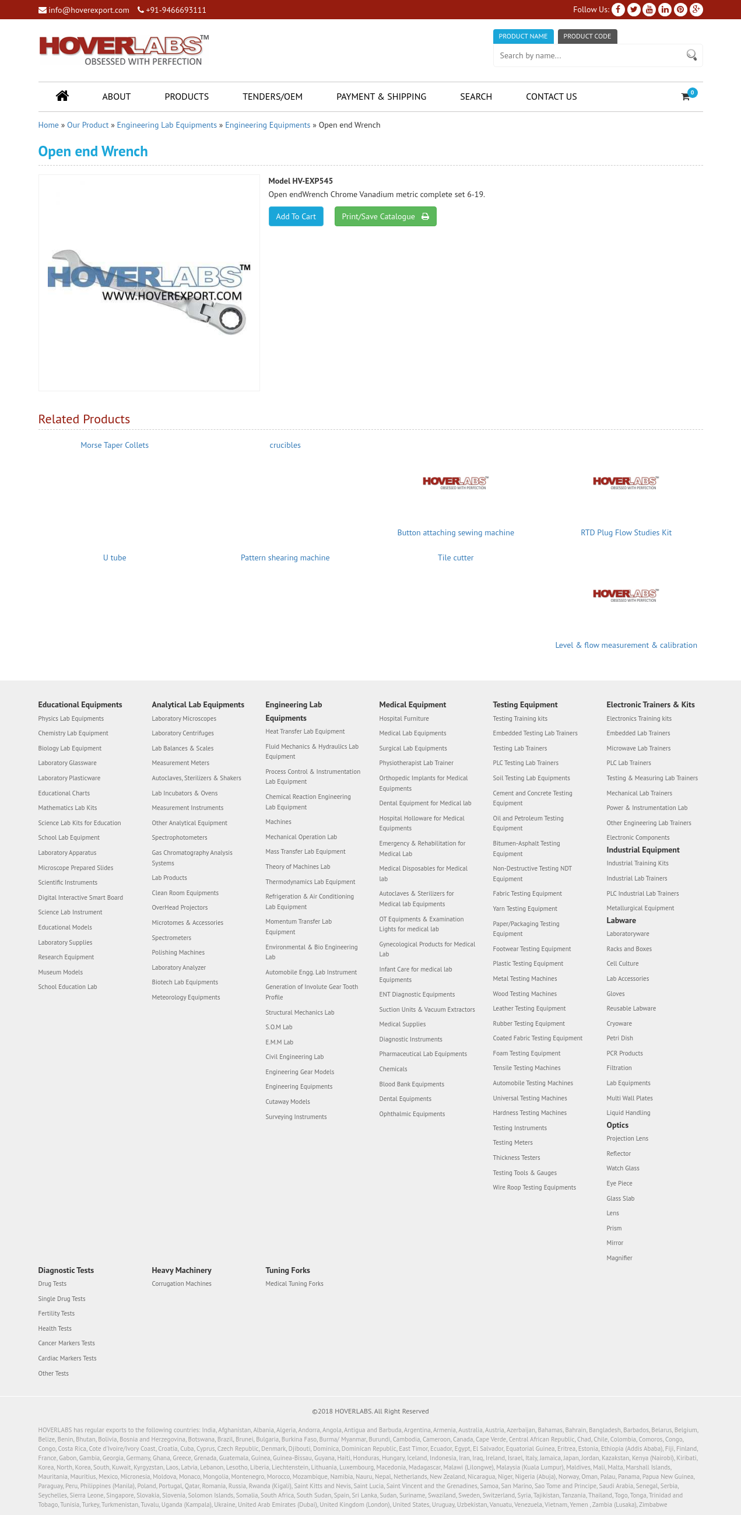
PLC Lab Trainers (629, 763)
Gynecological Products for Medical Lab (428, 949)
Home (48, 125)
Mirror (615, 1243)
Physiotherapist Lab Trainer (417, 763)
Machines (279, 822)
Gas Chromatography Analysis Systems (192, 857)
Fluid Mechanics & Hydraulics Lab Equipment (312, 751)
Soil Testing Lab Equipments (531, 778)
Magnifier (620, 1258)
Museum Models (60, 972)
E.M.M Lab (280, 1042)
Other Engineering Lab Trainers (649, 823)
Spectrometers (172, 938)
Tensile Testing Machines (527, 1068)
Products (186, 96)
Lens (613, 1213)
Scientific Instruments (68, 882)
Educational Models (65, 927)
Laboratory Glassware (67, 763)
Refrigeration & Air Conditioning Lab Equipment (310, 901)
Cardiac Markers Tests (67, 1358)
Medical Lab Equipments (413, 733)
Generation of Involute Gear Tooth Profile (312, 992)
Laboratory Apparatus (67, 852)
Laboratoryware (628, 934)
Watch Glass (623, 1168)
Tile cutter (456, 557)
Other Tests (53, 1373)
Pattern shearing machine (285, 557)
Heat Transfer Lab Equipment (305, 731)
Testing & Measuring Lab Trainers (652, 778)
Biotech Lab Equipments (185, 982)
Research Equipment (66, 957)
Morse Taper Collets (114, 445)
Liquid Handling (629, 1113)
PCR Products (625, 1053)
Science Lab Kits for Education (79, 823)
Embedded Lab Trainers (638, 733)
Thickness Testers (516, 1157)
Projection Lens (628, 1138)
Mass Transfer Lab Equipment (306, 851)
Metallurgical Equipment (641, 908)
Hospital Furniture (404, 718)
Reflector (619, 1153)
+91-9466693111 (172, 10)
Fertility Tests (56, 1313)
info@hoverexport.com (83, 10)
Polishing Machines (178, 952)
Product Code (588, 35)
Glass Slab (621, 1198)
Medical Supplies (403, 1024)
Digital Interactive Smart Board (81, 897)
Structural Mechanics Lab (300, 1012)
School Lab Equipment (69, 837)
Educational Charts (64, 793)
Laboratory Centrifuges (183, 733)
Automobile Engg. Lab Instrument (311, 972)
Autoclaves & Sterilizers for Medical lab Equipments (417, 898)
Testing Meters (513, 1142)
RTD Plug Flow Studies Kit (626, 532)
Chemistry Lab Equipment (73, 733)
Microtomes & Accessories (188, 922)
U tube (115, 557)
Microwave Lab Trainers (639, 748)
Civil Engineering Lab (295, 1057)
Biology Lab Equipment (70, 748)
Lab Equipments (629, 1083)
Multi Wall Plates (630, 1098)
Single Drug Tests (62, 1299)
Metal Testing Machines (525, 978)
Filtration (619, 1068)
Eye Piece (620, 1183)
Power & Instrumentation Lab (647, 808)
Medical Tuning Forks (295, 1283)
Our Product (87, 125)
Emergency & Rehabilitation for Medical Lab (423, 848)
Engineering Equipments (267, 125)
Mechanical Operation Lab (302, 837)
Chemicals (394, 1069)
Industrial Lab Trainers (637, 878)
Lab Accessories (628, 978)
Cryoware (619, 1023)
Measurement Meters (181, 763)
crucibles (285, 445)
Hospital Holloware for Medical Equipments (422, 823)
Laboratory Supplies (65, 942)
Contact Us (551, 96)
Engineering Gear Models (300, 1072)
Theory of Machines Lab (298, 866)
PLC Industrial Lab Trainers (643, 893)
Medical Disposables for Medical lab (424, 873)
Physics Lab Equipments (71, 718)
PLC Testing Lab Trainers (526, 763)
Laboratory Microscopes (184, 718)
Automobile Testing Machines (533, 1083)
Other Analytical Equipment (190, 823)
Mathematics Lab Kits (67, 808)
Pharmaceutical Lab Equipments (424, 1054)
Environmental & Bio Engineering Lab (312, 952)
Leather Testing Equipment (529, 1008)
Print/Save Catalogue (385, 216)
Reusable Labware (631, 1008)
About (117, 96)
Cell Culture (623, 963)
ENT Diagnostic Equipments (417, 994)
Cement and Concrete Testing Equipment (533, 798)
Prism (614, 1228)
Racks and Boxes (629, 949)
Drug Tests (52, 1283)
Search (476, 96)
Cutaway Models (288, 1101)
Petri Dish (620, 1038)
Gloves (616, 994)
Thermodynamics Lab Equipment (311, 882)
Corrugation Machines (182, 1283)
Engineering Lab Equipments (167, 125)
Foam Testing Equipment (527, 1053)
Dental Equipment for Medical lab (426, 803)
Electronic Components (638, 837)
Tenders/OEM (273, 96)
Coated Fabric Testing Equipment (538, 1038)
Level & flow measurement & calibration (626, 645)
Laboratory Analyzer (179, 967)
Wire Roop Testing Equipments (535, 1187)
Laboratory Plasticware (69, 778)
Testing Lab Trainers (520, 748)
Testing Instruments (520, 1128)
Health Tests (55, 1328)
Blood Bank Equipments (412, 1084)
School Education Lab (67, 987)
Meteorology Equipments (186, 997)
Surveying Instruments (296, 1117)
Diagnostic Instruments (411, 1039)
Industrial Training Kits (638, 863)
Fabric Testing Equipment (527, 893)
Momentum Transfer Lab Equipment (299, 926)
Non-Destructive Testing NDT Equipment (532, 873)
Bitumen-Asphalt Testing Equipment (526, 848)
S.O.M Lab (279, 1027)
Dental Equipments (406, 1099)
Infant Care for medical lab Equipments (416, 974)
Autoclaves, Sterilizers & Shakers (196, 778)
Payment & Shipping (381, 96)
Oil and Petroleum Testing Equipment (528, 823)
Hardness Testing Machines (530, 1113)
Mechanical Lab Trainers (640, 793)
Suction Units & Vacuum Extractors (427, 1009)
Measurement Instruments (188, 808)
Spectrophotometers (180, 837)
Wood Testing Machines (525, 994)
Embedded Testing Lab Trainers (535, 733)
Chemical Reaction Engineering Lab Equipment (308, 801)
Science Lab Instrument (70, 912)
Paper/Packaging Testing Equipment (526, 929)
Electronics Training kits (639, 718)
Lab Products (169, 878)
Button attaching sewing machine (455, 532)
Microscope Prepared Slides (76, 868)
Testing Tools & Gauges (525, 1173)
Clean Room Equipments (185, 893)
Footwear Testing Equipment (532, 949)
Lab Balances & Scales (183, 748)
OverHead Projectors (180, 907)
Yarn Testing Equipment (525, 908)
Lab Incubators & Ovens (185, 793)
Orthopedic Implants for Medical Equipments (424, 783)
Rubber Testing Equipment (529, 1023)
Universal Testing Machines (530, 1098)
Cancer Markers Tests (66, 1343)
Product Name (523, 35)
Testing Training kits (520, 718)
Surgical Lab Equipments (413, 748)
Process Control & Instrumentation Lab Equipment (313, 776)
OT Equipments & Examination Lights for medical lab (422, 924)
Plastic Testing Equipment (528, 963)
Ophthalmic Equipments (412, 1114)
